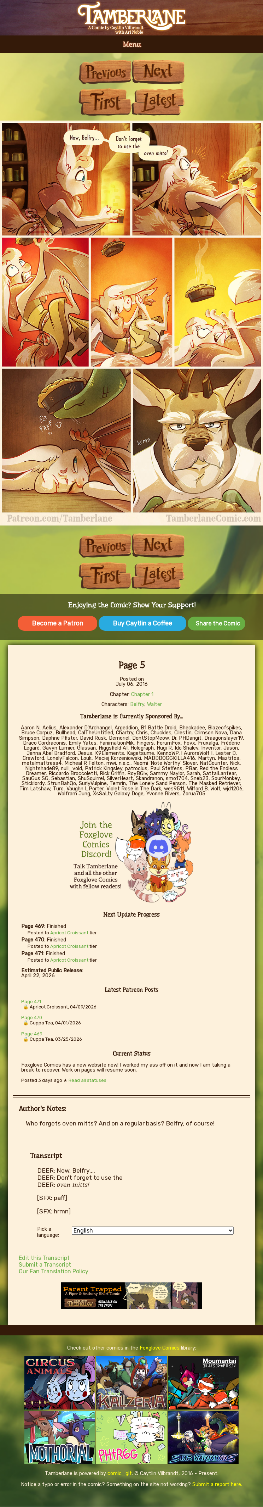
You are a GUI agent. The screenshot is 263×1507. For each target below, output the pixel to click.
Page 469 (31, 1033)
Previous (105, 72)
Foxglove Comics (160, 1348)
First (105, 102)
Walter (154, 704)
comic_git (119, 1473)
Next (158, 72)
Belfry (137, 704)
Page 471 (31, 1001)
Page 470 (31, 1017)
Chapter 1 (142, 694)
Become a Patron (57, 623)
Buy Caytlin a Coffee (142, 623)
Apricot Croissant (69, 932)
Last (158, 102)
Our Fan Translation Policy (53, 1271)
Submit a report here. (217, 1484)
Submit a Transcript (45, 1264)
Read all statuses (87, 1080)
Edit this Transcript (44, 1258)
